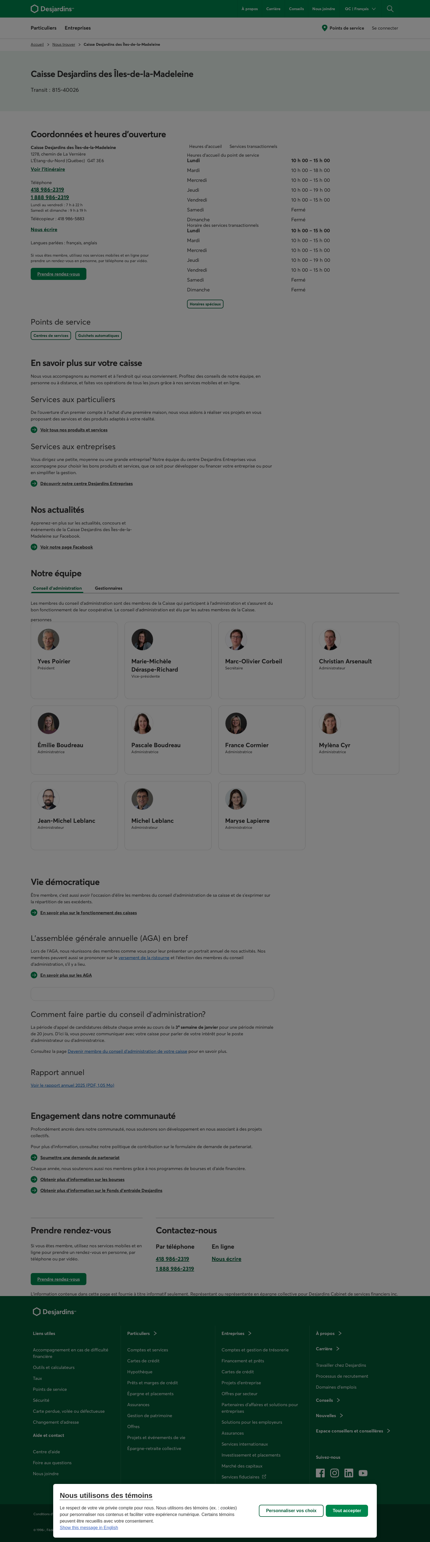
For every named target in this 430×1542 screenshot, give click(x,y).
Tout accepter (347, 1510)
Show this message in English (89, 1527)
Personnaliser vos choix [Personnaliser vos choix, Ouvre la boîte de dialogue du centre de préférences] (291, 1510)
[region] (215, 1511)
